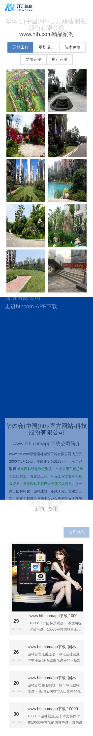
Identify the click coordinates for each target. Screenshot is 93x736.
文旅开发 (33, 59)
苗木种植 (72, 47)
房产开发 (59, 59)
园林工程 (21, 47)
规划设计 (46, 47)
